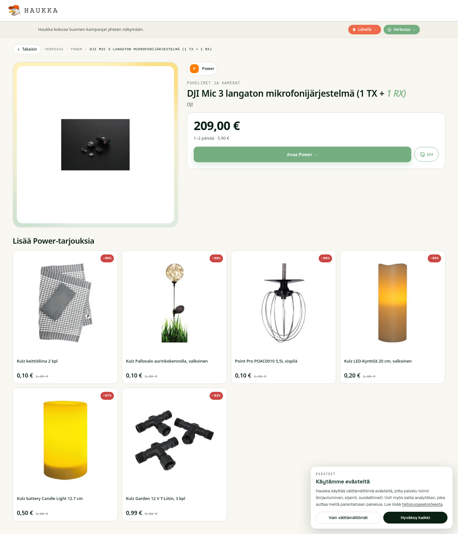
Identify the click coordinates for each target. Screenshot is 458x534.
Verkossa (401, 29)
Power (76, 49)
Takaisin (27, 49)
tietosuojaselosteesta (422, 504)
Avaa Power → (302, 154)
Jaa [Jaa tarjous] (426, 154)
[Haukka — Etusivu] (33, 10)
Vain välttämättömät (348, 517)
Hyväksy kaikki (415, 517)
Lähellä (364, 29)
